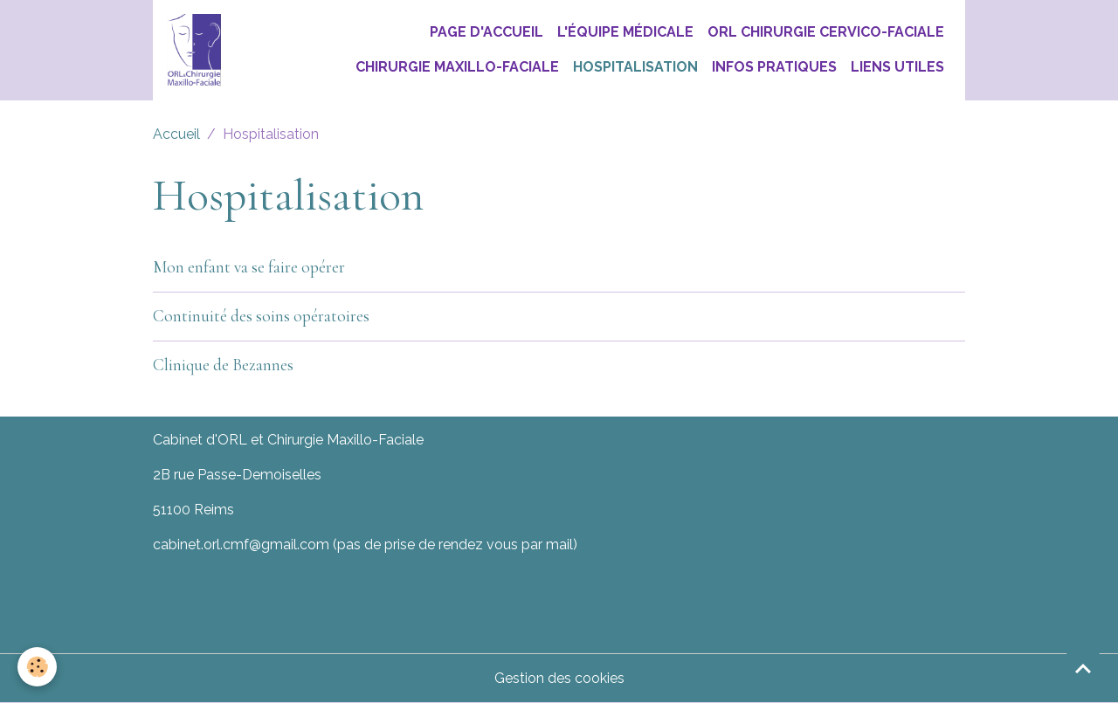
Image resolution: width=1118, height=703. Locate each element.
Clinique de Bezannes (223, 365)
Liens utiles (897, 67)
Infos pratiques (774, 67)
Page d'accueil (486, 32)
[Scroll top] (1083, 668)
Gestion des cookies (559, 678)
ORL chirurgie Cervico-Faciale (825, 32)
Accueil (176, 134)
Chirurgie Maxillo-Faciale (457, 67)
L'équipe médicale (625, 32)
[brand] (194, 50)
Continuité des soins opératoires (261, 316)
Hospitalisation (635, 67)
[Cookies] (37, 666)
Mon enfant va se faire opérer (249, 267)
